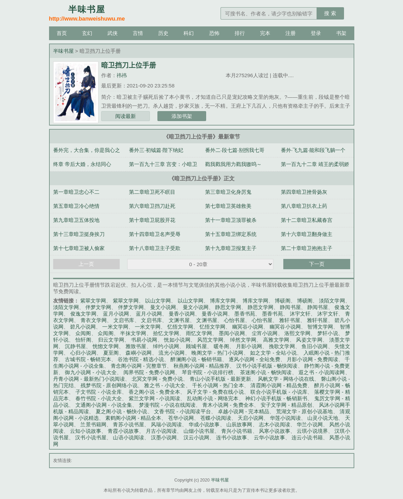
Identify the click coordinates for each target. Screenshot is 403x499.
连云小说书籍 (307, 437)
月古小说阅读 (161, 431)
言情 (138, 33)
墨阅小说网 (232, 333)
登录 (316, 33)
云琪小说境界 (312, 431)
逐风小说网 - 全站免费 (254, 359)
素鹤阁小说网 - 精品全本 (133, 418)
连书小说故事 (231, 437)
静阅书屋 (290, 307)
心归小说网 (83, 353)
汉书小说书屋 (90, 437)
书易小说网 (144, 340)
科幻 (188, 33)
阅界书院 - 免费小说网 (149, 372)
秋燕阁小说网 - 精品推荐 (202, 366)
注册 (290, 33)
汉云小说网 (196, 437)
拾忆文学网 (166, 333)
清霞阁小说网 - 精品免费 (278, 385)
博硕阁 (282, 301)
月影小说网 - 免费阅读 (312, 359)
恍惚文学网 (106, 346)
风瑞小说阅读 (166, 424)
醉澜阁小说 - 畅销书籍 (196, 359)
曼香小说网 (182, 314)
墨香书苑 (244, 314)
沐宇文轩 (300, 314)
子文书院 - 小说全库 (98, 392)
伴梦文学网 (98, 307)
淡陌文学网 (332, 301)
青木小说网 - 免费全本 (228, 405)
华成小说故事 (204, 424)
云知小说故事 (85, 431)
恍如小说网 (177, 340)
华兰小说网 (310, 424)
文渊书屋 (179, 320)
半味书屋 (63, 51)
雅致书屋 (136, 346)
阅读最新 (125, 116)
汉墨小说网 (164, 437)
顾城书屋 (196, 346)
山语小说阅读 (128, 437)
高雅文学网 (276, 340)
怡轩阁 (83, 340)
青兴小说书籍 (236, 431)
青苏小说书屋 (128, 424)
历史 (163, 33)
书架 (341, 33)
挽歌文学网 (282, 346)
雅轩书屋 (289, 320)
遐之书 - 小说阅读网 (321, 372)
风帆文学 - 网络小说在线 (286, 379)
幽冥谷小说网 (247, 327)
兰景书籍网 (93, 424)
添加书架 (181, 116)
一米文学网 (115, 327)
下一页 (316, 264)
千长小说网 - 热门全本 (218, 385)
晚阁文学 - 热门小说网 (217, 353)
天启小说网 (250, 418)
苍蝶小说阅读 (215, 418)
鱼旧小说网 (314, 346)
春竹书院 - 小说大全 (98, 398)
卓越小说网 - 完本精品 (244, 411)
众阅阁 (83, 333)
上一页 (86, 264)
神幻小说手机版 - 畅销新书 (276, 398)
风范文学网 (210, 340)
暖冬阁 (221, 346)
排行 (240, 33)
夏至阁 (111, 353)
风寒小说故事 (274, 431)
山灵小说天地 (322, 418)
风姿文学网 (309, 340)
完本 (265, 33)
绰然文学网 (243, 340)
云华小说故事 (269, 437)
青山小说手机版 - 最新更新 (220, 379)
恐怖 (214, 33)
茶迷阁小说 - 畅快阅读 (266, 372)
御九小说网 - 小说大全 (91, 372)
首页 (62, 33)
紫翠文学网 (93, 301)
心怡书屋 (234, 320)
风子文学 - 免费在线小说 (215, 392)
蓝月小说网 (116, 314)
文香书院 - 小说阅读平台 (182, 411)
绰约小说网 (166, 346)
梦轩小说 (327, 333)
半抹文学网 (133, 333)
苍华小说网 (181, 418)
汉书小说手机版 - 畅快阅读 (267, 366)
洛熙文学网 (297, 333)
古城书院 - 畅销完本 (88, 359)
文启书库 (124, 320)
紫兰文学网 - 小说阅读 (154, 398)
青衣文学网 (94, 320)
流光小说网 (171, 353)
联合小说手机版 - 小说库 (278, 392)
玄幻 (87, 33)
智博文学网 (320, 327)
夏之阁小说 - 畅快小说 (121, 411)
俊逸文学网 (83, 314)
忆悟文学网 (180, 327)
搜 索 (330, 13)
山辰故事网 (239, 424)
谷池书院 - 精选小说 (141, 359)
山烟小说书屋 (199, 431)
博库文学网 (223, 301)
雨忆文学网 (199, 333)
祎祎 (122, 75)
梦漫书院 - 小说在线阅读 (167, 405)
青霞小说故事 (123, 431)
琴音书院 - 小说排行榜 (208, 372)
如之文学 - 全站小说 (273, 353)
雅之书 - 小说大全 (164, 385)
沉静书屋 (75, 346)
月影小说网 (249, 346)
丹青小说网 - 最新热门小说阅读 (89, 379)
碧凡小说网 (83, 327)
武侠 (112, 33)
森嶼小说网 (139, 353)
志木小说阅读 (274, 424)
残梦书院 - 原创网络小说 (109, 385)
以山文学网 (158, 301)
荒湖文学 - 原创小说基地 (304, 411)
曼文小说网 (163, 307)
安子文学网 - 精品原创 (286, 405)
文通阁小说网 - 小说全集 (103, 405)
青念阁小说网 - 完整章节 (139, 366)
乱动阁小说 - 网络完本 (213, 398)
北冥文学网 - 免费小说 (157, 379)
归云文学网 (111, 340)
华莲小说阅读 (285, 418)
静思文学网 (228, 307)
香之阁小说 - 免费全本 (154, 392)
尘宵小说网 (265, 333)
